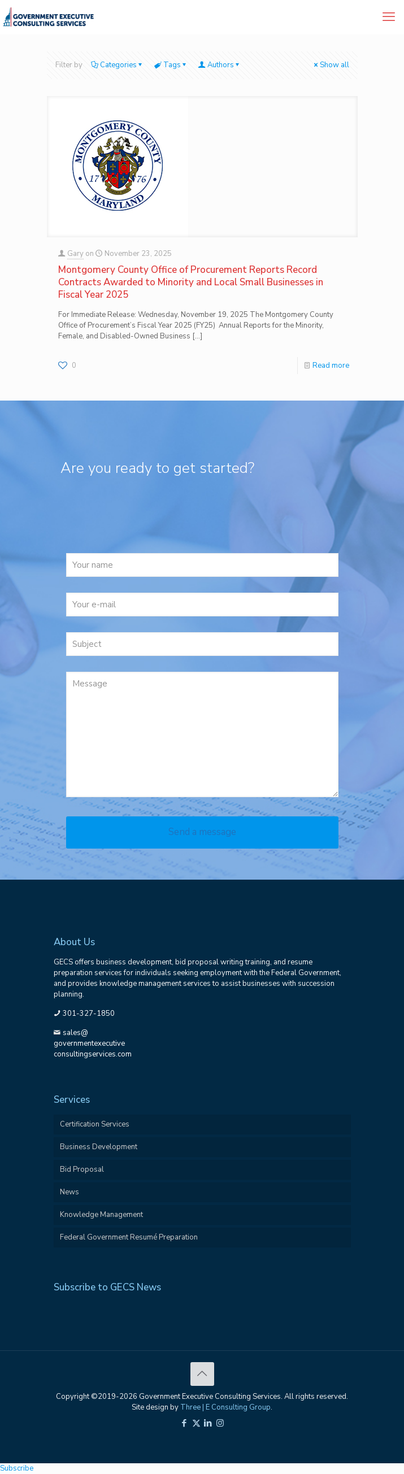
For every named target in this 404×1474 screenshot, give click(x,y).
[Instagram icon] (220, 1423)
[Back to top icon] (202, 1374)
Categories (117, 65)
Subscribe (16, 1468)
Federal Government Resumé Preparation (129, 1237)
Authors (219, 65)
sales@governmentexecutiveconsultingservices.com (93, 1043)
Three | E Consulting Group (225, 1407)
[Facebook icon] (184, 1423)
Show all (330, 65)
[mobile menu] (388, 17)
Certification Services (94, 1124)
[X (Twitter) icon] (196, 1423)
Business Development (98, 1147)
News (69, 1192)
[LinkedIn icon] (208, 1423)
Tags (171, 65)
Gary (75, 254)
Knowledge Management (101, 1215)
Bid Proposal (82, 1169)
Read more (330, 365)
